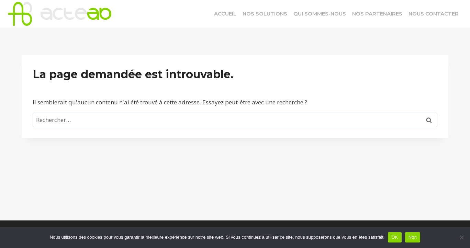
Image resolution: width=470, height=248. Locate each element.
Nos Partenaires (377, 13)
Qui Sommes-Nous (319, 13)
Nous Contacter (434, 13)
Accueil (225, 13)
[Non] (461, 237)
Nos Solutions (265, 13)
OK (394, 237)
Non (413, 237)
